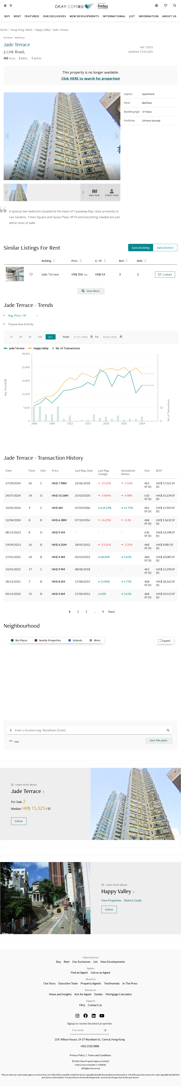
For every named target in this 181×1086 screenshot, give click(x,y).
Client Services (90, 957)
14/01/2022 (13, 569)
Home (3, 29)
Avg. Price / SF (17, 315)
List (95, 961)
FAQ (82, 1005)
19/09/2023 (13, 544)
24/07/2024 (13, 495)
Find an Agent (79, 972)
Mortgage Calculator (119, 994)
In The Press (130, 983)
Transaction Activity (20, 324)
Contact (165, 274)
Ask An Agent (82, 994)
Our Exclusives (81, 961)
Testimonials (112, 983)
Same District (165, 247)
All (50, 337)
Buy (58, 961)
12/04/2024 (13, 520)
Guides (98, 994)
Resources (90, 990)
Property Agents (91, 983)
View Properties (111, 900)
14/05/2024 (13, 507)
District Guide (133, 900)
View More (91, 291)
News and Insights (60, 994)
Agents (90, 968)
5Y (29, 337)
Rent (67, 961)
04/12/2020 (13, 593)
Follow (19, 821)
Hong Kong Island (21, 29)
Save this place (158, 740)
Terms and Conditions (99, 1055)
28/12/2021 (13, 581)
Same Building (141, 247)
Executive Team (68, 983)
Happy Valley (42, 29)
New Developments (112, 961)
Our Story (49, 983)
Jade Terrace (60, 29)
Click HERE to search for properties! (90, 78)
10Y (40, 337)
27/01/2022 (13, 557)
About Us (91, 979)
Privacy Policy (77, 1055)
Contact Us (95, 1005)
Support (90, 1000)
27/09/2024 (13, 483)
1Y (11, 337)
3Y (20, 337)
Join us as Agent (100, 972)
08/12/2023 (13, 532)
